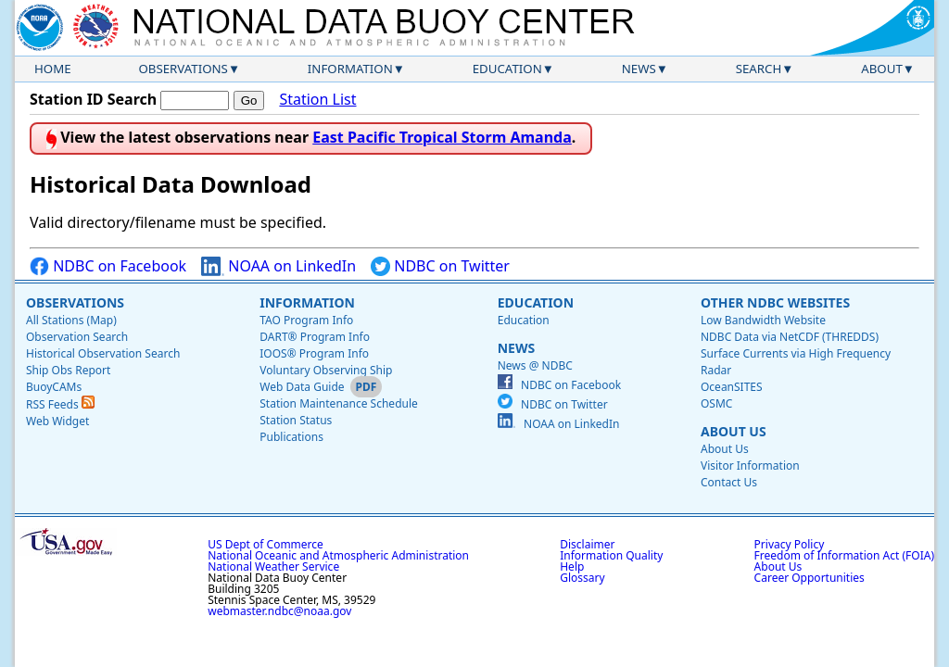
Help (572, 566)
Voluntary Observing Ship (325, 370)
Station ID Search (93, 99)
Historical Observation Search (103, 353)
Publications (291, 437)
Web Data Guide (301, 387)
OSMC (716, 403)
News (639, 68)
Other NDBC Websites (775, 302)
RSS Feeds (60, 404)
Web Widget (57, 421)
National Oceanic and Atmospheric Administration (338, 555)
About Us (733, 431)
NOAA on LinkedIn (278, 266)
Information (350, 68)
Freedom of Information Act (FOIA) (844, 555)
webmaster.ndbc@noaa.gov (279, 611)
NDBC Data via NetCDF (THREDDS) (790, 337)
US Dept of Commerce (265, 544)
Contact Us (729, 482)
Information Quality (611, 555)
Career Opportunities (809, 577)
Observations (182, 68)
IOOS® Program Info (314, 353)
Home (52, 68)
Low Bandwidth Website (763, 320)
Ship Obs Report (68, 370)
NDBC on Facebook (108, 266)
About (882, 68)
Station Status (295, 420)
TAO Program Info (306, 320)
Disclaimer (587, 544)
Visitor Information (750, 465)
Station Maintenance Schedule (338, 403)
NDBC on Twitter (440, 266)
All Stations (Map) (71, 320)
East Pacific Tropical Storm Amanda (442, 137)
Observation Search (77, 337)
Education (507, 68)
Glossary (582, 577)
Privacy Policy (789, 544)
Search (759, 68)
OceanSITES (732, 387)
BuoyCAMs (54, 387)
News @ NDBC (535, 365)
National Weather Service (273, 566)
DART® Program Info (314, 337)
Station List (317, 99)
